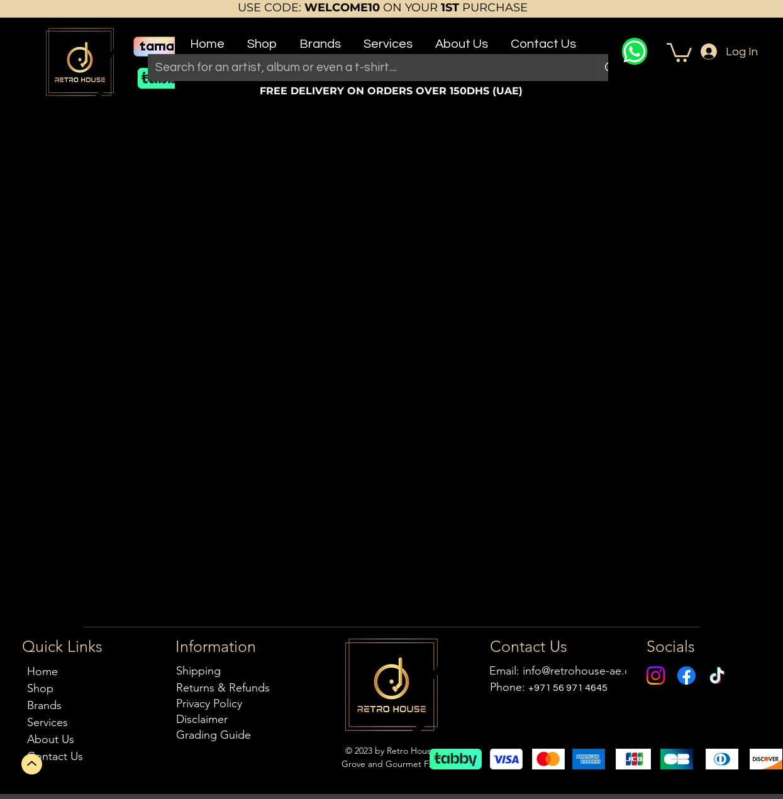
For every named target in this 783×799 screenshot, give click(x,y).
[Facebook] (686, 675)
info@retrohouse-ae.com (585, 671)
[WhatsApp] (634, 51)
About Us (50, 739)
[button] (262, 39)
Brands (44, 705)
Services (47, 722)
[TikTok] (717, 675)
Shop (40, 688)
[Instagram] (655, 675)
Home (42, 671)
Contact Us (55, 756)
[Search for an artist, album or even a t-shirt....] (362, 67)
